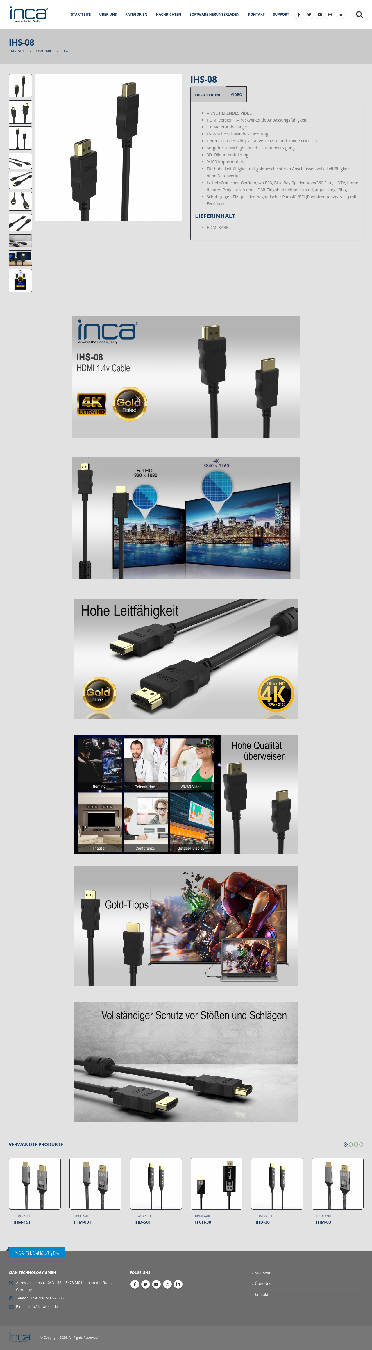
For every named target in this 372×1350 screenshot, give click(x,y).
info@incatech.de (43, 1306)
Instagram (167, 1284)
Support (281, 14)
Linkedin (178, 1284)
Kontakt (261, 1294)
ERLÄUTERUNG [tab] (208, 94)
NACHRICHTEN (168, 14)
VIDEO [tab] (236, 94)
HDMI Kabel (22, 1216)
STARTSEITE (81, 14)
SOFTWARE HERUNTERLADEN (214, 14)
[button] (345, 1144)
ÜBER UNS (108, 14)
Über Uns (263, 1283)
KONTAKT (256, 14)
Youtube (156, 1284)
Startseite (263, 1272)
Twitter (145, 1284)
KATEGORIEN (136, 14)
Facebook (134, 1284)
